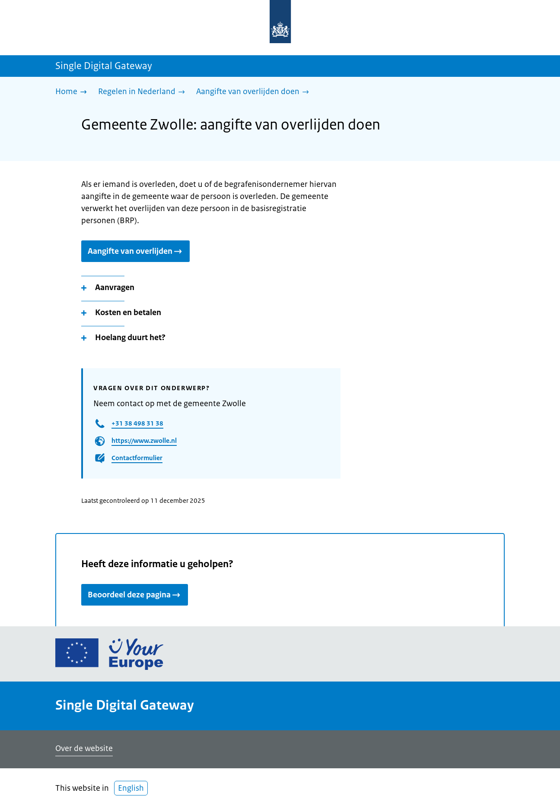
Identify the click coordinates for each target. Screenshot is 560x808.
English (131, 788)
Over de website (84, 748)
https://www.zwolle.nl (144, 440)
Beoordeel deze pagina (134, 595)
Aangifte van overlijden (135, 251)
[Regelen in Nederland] (143, 92)
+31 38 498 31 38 (137, 423)
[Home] (73, 92)
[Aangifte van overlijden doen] (254, 92)
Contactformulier (136, 458)
